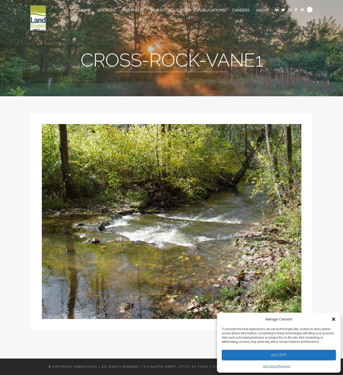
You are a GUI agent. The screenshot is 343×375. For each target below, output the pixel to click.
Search (309, 9)
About (262, 10)
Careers (240, 10)
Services (106, 10)
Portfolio (133, 10)
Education (180, 10)
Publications (211, 10)
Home (85, 10)
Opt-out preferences (276, 366)
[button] (333, 319)
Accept (279, 355)
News (156, 10)
